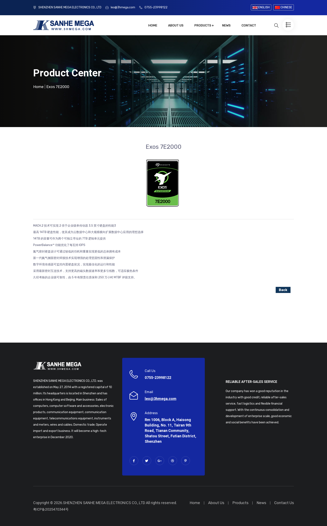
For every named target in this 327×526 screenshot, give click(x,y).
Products (202, 25)
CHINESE (283, 7)
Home (152, 25)
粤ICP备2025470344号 (51, 509)
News (226, 25)
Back (283, 290)
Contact (248, 25)
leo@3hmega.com (123, 7)
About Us (176, 25)
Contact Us (284, 503)
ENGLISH (261, 7)
